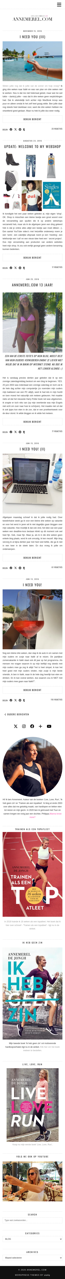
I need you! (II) (32, 449)
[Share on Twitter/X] (15, 129)
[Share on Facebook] (11, 129)
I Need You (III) (32, 36)
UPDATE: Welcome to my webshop (32, 146)
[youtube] (49, 726)
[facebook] (32, 726)
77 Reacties (57, 431)
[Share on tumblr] (24, 129)
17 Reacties (57, 267)
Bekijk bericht (32, 119)
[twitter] (16, 726)
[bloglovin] (40, 726)
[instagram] (24, 726)
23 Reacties (57, 128)
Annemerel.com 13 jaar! (32, 284)
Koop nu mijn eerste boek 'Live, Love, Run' (32, 1144)
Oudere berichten (17, 714)
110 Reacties (56, 699)
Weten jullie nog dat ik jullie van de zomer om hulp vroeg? (31, 86)
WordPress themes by (32, 1275)
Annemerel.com (37, 1270)
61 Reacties (57, 567)
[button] (60, 4)
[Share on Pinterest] (20, 129)
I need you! (32, 584)
